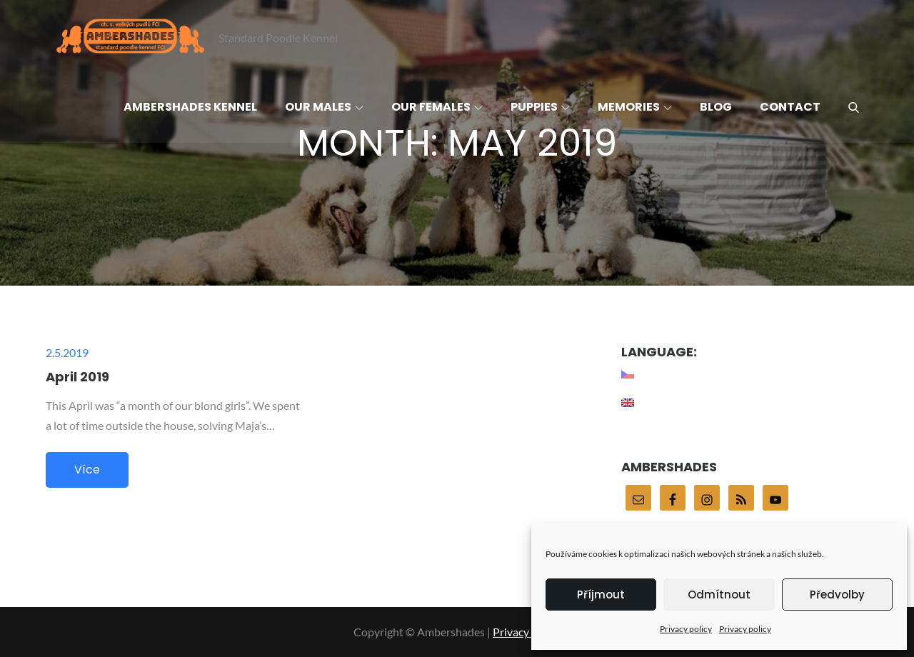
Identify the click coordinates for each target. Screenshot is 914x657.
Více (87, 469)
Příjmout (601, 594)
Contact (790, 107)
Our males (324, 107)
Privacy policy (686, 628)
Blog (716, 107)
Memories (635, 107)
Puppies (540, 107)
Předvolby (837, 594)
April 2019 (77, 377)
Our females (437, 107)
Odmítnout (719, 594)
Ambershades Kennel (190, 107)
